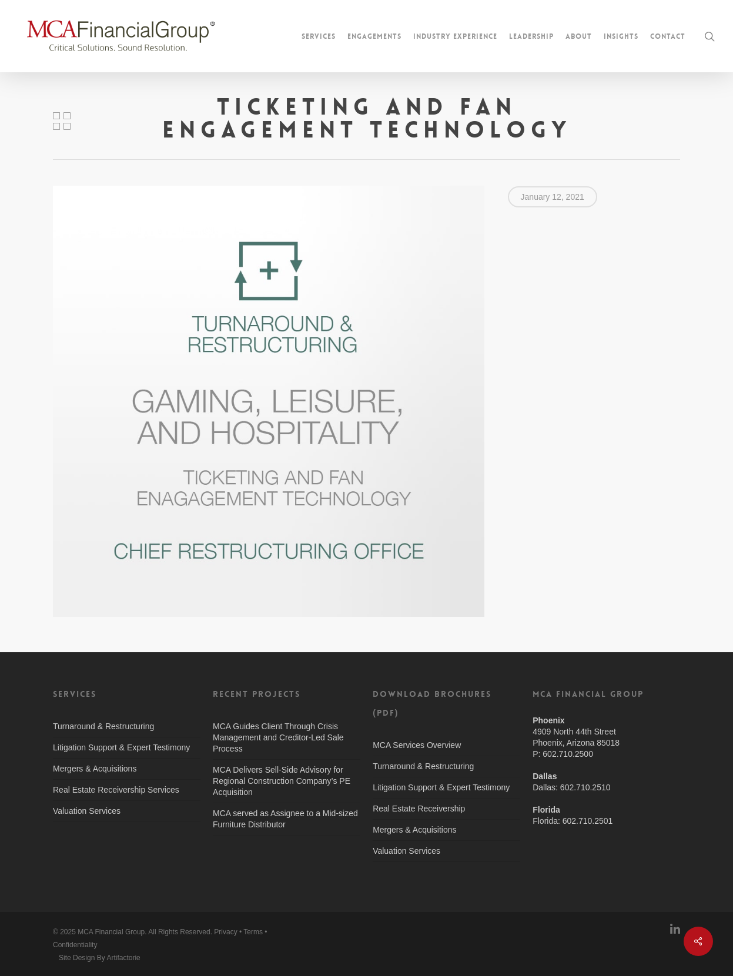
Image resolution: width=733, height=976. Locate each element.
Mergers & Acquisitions (94, 768)
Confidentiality (75, 945)
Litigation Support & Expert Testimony (121, 747)
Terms (253, 932)
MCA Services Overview (417, 745)
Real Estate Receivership (419, 808)
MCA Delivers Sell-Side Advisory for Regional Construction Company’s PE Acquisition (281, 781)
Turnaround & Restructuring (103, 726)
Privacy (225, 932)
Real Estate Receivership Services (116, 789)
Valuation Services (87, 811)
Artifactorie (123, 958)
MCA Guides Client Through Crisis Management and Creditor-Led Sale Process (278, 737)
